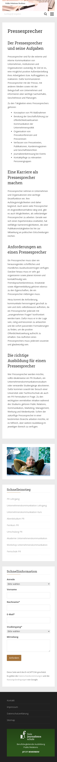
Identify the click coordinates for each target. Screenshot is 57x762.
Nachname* (13, 602)
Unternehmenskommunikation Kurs (24, 512)
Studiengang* (14, 626)
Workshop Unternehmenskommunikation (27, 544)
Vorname (12, 589)
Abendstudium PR (15, 518)
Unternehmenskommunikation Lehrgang (27, 505)
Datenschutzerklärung (17, 713)
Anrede (11, 579)
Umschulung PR (14, 531)
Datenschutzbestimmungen (30, 676)
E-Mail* (11, 614)
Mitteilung (12, 636)
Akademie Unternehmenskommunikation (27, 538)
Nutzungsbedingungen (17, 679)
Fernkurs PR (13, 525)
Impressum (12, 707)
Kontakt (11, 700)
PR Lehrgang (13, 498)
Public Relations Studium (15, 3)
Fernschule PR (14, 551)
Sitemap (11, 720)
